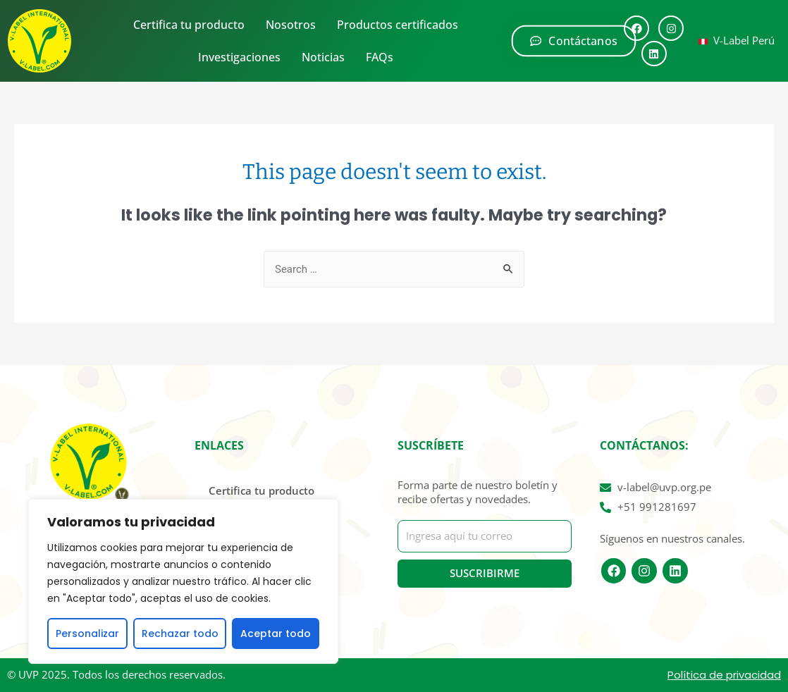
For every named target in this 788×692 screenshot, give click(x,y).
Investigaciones (239, 57)
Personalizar (87, 633)
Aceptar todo (275, 633)
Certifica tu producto (189, 24)
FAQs (379, 57)
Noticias (323, 57)
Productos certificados (397, 24)
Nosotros (291, 24)
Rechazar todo (180, 633)
